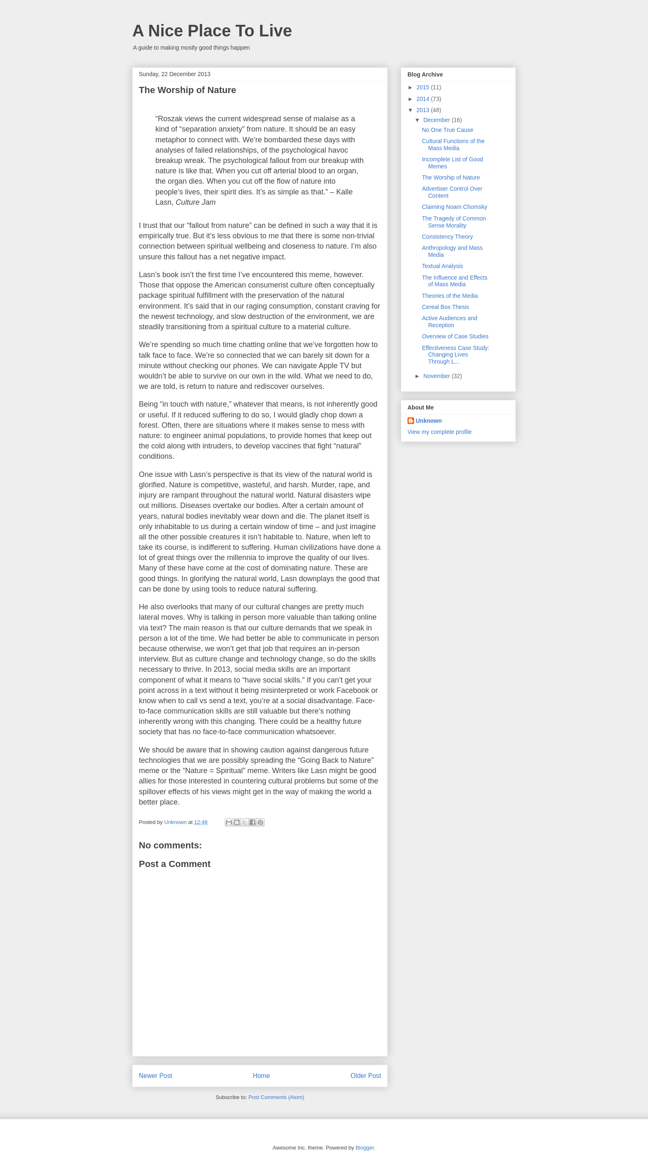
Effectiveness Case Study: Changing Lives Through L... (455, 355)
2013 (424, 110)
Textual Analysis (442, 266)
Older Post (365, 1075)
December (437, 120)
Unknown (429, 420)
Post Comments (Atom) (276, 1097)
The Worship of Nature (451, 177)
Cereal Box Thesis (445, 307)
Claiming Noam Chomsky (454, 207)
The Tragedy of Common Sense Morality (454, 222)
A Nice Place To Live (212, 31)
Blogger (364, 1148)
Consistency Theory (447, 236)
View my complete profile (439, 432)
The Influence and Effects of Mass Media (455, 281)
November (437, 376)
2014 (424, 99)
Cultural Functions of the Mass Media (453, 144)
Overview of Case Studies (455, 336)
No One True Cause (448, 130)
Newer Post (155, 1075)
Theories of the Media (450, 295)
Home (261, 1075)
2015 (424, 87)
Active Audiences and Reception (449, 321)
